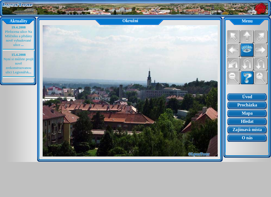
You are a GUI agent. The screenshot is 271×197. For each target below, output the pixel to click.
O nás (247, 137)
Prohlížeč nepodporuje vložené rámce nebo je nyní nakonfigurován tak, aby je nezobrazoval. (247, 147)
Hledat (247, 121)
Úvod (247, 96)
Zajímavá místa (247, 129)
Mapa (247, 113)
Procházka (247, 105)
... (22, 45)
